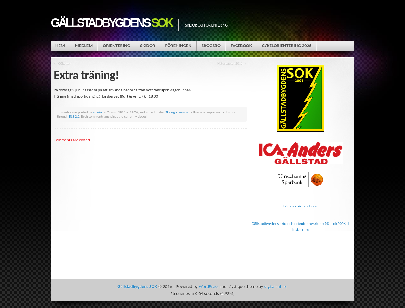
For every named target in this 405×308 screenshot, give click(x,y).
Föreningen (178, 45)
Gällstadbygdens (111, 22)
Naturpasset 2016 (229, 63)
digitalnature (276, 286)
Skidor (147, 45)
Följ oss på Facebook (301, 206)
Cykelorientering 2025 (287, 45)
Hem (60, 45)
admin (97, 112)
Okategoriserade (176, 112)
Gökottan (64, 63)
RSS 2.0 (74, 116)
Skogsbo (211, 45)
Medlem (84, 45)
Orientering (116, 45)
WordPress (208, 286)
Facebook (241, 45)
